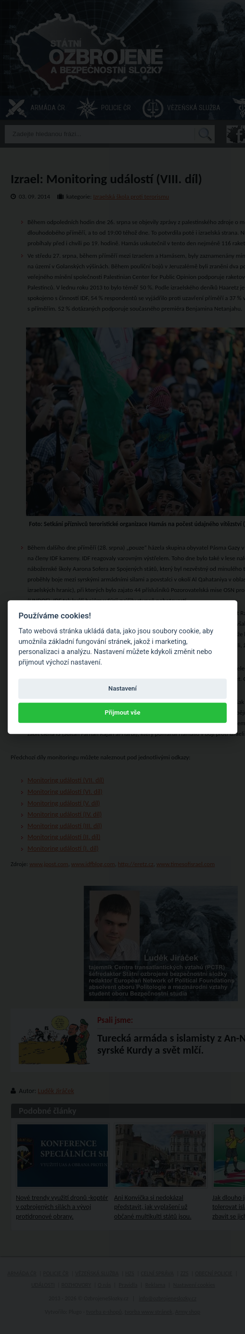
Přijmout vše (122, 713)
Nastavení (122, 688)
